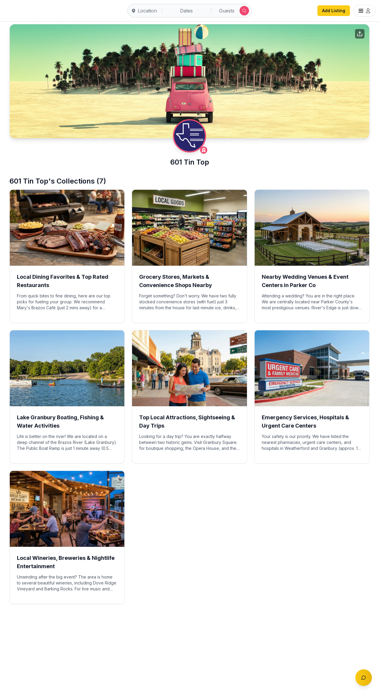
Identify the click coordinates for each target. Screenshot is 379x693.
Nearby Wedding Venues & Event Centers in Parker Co (305, 281)
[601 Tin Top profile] (189, 135)
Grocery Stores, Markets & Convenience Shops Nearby (175, 281)
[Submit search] (244, 10)
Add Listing (333, 10)
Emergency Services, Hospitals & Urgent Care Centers (305, 421)
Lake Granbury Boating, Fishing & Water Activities (60, 421)
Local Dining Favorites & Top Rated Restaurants (62, 281)
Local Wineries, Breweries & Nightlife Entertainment (66, 562)
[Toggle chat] (363, 677)
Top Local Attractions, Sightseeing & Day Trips (187, 421)
